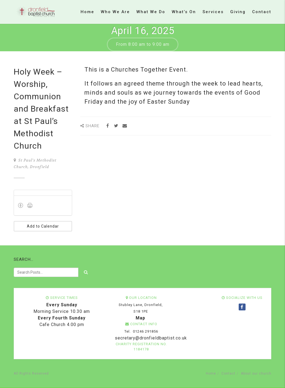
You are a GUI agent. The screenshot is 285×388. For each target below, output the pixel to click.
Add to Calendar (43, 226)
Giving (238, 11)
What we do (150, 11)
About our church (256, 373)
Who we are (115, 11)
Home (87, 11)
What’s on (184, 11)
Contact (261, 11)
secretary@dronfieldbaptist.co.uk (150, 338)
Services (213, 11)
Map (140, 318)
